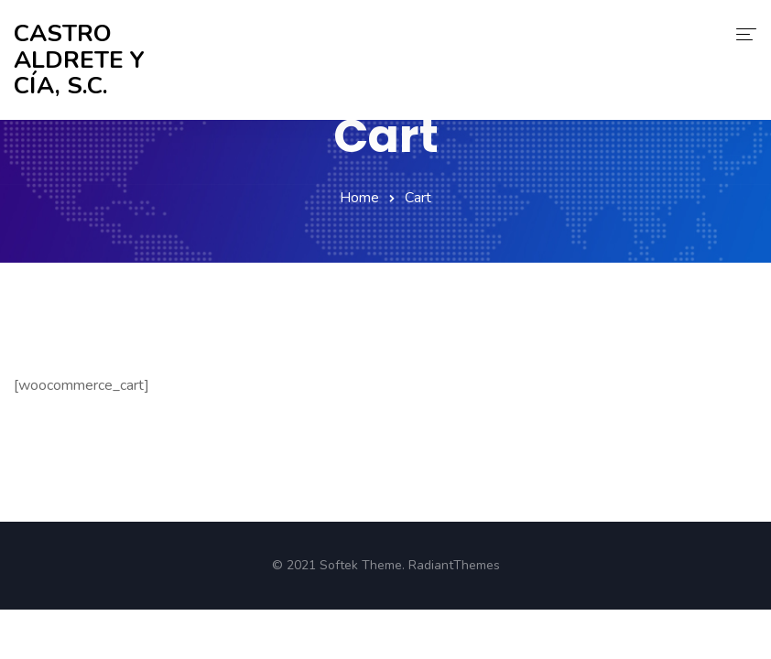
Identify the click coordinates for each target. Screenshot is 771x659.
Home (359, 198)
